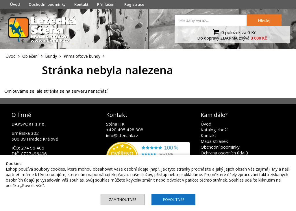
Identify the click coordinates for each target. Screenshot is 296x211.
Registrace (134, 4)
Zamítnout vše (122, 199)
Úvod (15, 4)
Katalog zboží (214, 129)
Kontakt (81, 4)
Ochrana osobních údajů (224, 153)
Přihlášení (106, 4)
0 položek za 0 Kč (233, 31)
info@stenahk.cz (122, 135)
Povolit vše (173, 199)
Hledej (264, 20)
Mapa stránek (214, 141)
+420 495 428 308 (124, 129)
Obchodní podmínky (47, 4)
